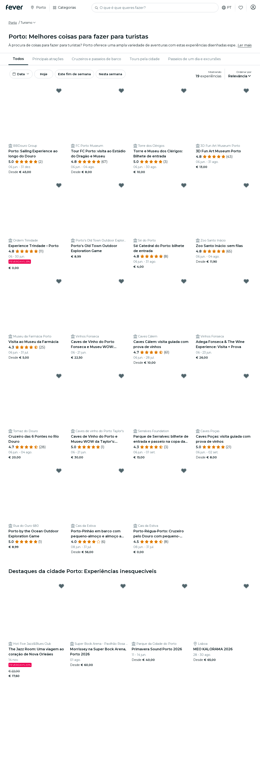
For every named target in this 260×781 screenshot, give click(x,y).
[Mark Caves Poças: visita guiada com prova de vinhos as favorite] (246, 377)
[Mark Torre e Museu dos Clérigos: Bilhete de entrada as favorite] (184, 92)
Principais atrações (47, 59)
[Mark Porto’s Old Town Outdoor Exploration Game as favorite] (121, 187)
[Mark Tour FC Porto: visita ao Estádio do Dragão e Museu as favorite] (121, 92)
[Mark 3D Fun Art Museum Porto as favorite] (246, 92)
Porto (12, 23)
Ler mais (245, 45)
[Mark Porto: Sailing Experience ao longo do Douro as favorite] (59, 92)
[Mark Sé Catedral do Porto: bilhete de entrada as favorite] (184, 187)
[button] (28, 23)
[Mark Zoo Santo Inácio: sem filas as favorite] (246, 187)
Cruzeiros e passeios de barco (96, 59)
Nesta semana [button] (121, 75)
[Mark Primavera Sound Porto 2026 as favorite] (184, 587)
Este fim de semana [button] (82, 75)
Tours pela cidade (145, 59)
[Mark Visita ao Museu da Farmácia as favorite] (59, 283)
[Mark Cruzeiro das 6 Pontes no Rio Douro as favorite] (59, 377)
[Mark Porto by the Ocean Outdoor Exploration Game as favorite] (59, 472)
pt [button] (225, 8)
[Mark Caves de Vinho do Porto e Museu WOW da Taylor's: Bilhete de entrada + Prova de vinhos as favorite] (121, 377)
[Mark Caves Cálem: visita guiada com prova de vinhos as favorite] (184, 283)
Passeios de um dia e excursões (194, 59)
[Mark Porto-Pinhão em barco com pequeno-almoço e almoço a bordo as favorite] (121, 472)
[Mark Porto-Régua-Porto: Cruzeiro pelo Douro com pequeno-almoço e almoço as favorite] (184, 472)
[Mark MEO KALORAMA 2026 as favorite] (246, 587)
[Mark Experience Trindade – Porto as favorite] (59, 187)
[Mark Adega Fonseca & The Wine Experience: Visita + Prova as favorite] (246, 283)
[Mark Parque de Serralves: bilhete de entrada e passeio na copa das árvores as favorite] (184, 377)
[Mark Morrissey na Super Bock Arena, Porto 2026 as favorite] (123, 587)
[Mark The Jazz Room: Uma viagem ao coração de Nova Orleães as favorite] (61, 587)
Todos (18, 59)
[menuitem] (18, 59)
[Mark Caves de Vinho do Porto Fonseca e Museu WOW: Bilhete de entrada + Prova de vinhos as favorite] (121, 283)
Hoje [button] (48, 75)
